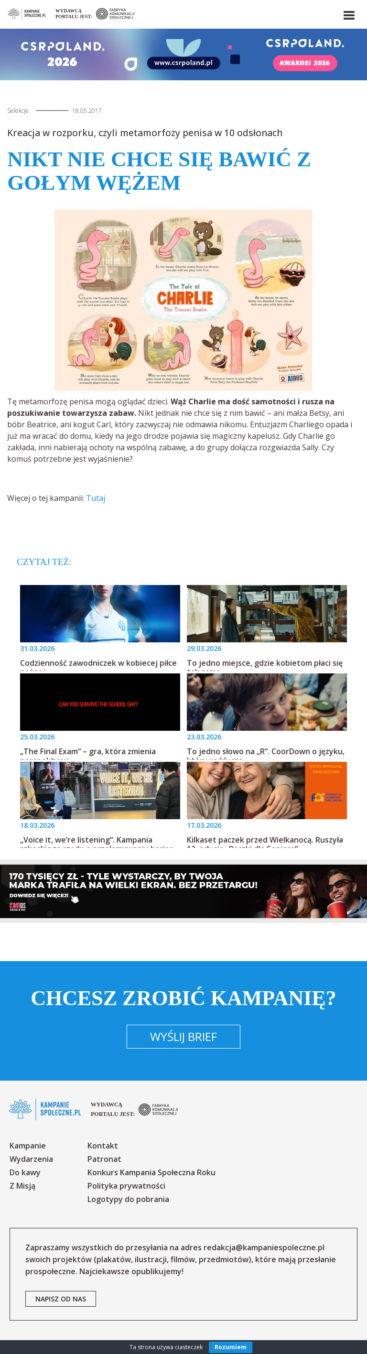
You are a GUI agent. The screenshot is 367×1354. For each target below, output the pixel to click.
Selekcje (18, 111)
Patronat (104, 1159)
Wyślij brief (183, 1036)
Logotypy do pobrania (128, 1199)
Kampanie (28, 1145)
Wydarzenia (31, 1159)
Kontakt (102, 1145)
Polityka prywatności (126, 1186)
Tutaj (95, 498)
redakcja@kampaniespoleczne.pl (264, 1247)
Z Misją (22, 1186)
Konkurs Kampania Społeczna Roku (151, 1172)
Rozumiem (231, 1347)
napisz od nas (60, 1298)
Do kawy (25, 1172)
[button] (348, 13)
